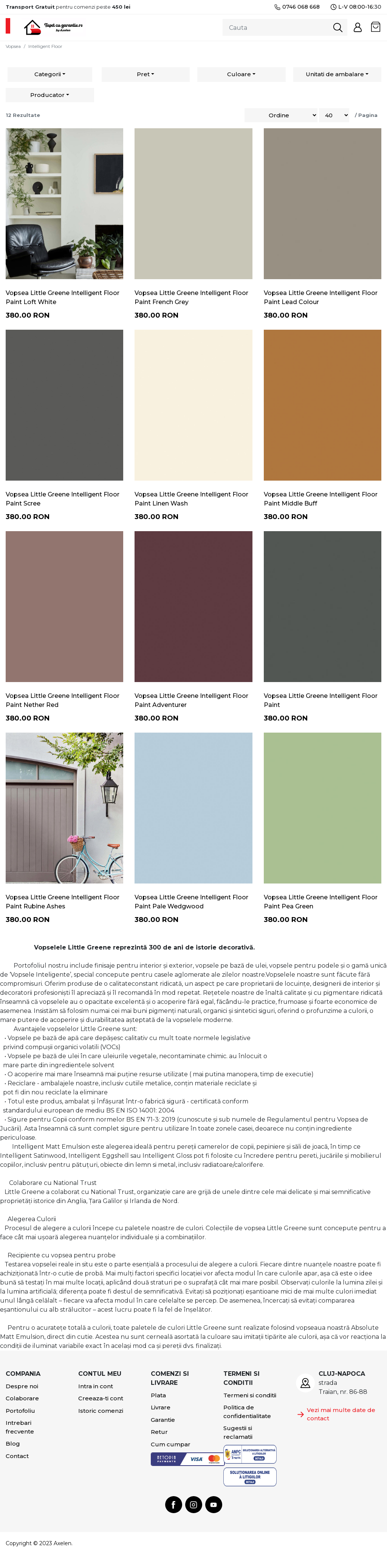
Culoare (239, 74)
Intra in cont (95, 1386)
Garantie (163, 1419)
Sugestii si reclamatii (237, 1432)
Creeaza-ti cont (100, 1398)
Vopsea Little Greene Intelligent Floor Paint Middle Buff (321, 499)
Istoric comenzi (100, 1410)
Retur (159, 1431)
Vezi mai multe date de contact (335, 1414)
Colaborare (22, 1398)
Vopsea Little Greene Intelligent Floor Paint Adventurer (191, 700)
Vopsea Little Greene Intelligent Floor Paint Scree (62, 499)
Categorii (47, 74)
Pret (143, 74)
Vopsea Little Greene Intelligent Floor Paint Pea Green (321, 902)
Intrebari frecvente (20, 1427)
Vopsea (13, 46)
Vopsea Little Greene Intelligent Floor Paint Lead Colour (321, 297)
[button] (357, 27)
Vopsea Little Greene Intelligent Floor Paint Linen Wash (191, 499)
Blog (13, 1443)
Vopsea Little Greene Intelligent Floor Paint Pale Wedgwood (191, 902)
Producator (47, 94)
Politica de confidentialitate (247, 1412)
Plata (158, 1395)
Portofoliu (20, 1410)
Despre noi (22, 1386)
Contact (17, 1456)
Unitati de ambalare (335, 74)
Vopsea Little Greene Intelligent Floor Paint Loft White (62, 297)
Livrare (160, 1407)
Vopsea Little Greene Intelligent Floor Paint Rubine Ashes (62, 902)
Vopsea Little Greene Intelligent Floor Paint (321, 700)
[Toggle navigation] (8, 26)
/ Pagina (366, 115)
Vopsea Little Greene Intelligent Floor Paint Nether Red (62, 700)
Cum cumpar (170, 1444)
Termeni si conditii (249, 1395)
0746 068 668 (297, 7)
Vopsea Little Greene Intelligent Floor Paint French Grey (191, 297)
